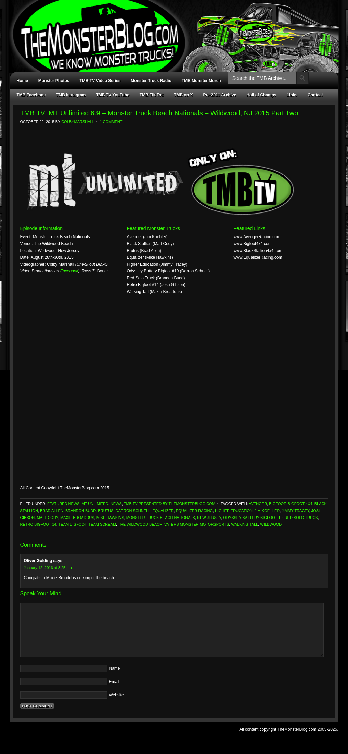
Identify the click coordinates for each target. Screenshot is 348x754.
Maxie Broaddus (77, 517)
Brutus (105, 511)
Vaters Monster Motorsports (196, 524)
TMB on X (183, 95)
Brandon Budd (80, 511)
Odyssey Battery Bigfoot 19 (252, 517)
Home (22, 80)
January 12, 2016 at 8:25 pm (48, 568)
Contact (315, 95)
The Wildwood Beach (140, 524)
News (116, 504)
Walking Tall (244, 524)
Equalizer (162, 511)
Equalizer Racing (194, 511)
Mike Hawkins (110, 517)
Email (114, 681)
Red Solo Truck (301, 517)
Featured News (63, 504)
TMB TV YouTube (112, 95)
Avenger (258, 504)
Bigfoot (277, 504)
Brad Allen (51, 511)
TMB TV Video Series (100, 80)
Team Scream (102, 524)
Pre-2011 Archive (219, 95)
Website (116, 695)
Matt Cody (47, 517)
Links (292, 95)
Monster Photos (53, 80)
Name (114, 668)
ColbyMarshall (77, 122)
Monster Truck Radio (151, 80)
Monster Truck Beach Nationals (160, 517)
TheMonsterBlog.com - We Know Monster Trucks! (171, 30)
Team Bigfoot (73, 524)
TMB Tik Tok (152, 95)
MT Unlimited (95, 504)
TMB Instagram (71, 95)
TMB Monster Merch (201, 80)
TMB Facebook (31, 95)
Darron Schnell (133, 511)
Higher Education (234, 511)
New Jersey (209, 517)
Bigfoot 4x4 (300, 504)
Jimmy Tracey (295, 511)
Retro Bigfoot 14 (38, 524)
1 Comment (111, 122)
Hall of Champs (261, 95)
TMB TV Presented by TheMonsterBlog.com (169, 504)
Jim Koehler (267, 511)
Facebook (69, 271)
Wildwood (271, 524)
